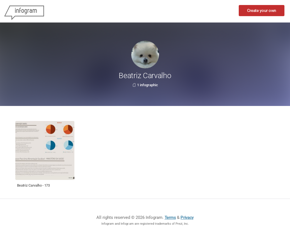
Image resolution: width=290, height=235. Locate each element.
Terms (170, 217)
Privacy (187, 217)
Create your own (261, 10)
